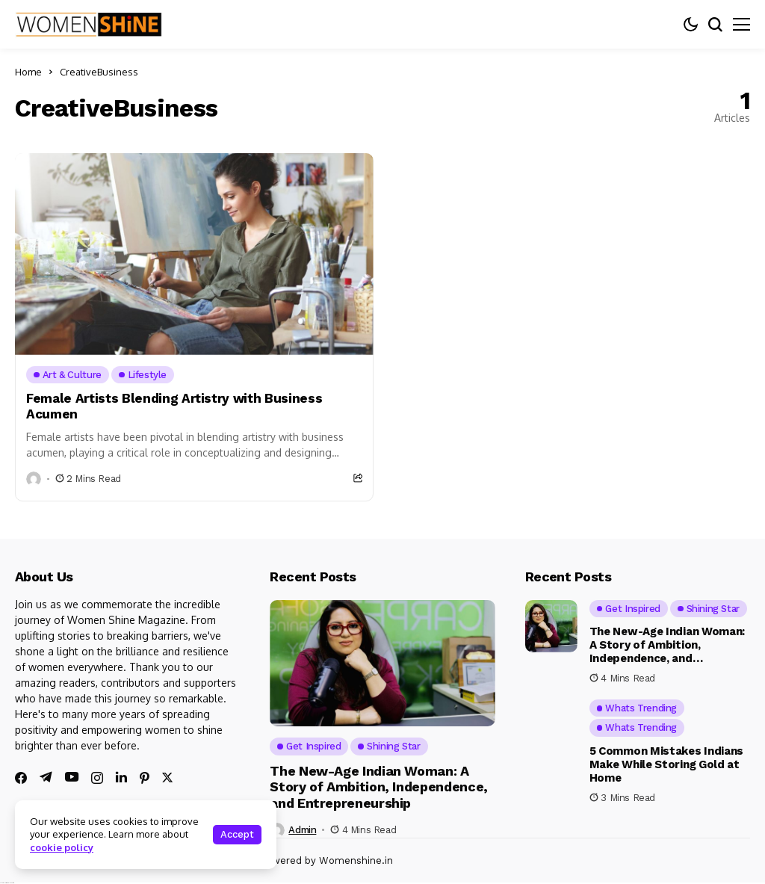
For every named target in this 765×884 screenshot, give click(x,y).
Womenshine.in (356, 860)
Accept (237, 834)
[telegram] (46, 777)
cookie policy (61, 847)
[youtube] (71, 777)
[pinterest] (144, 778)
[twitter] (167, 777)
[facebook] (21, 778)
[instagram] (97, 778)
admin (302, 829)
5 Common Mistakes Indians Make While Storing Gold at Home (666, 764)
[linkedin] (121, 777)
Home (28, 72)
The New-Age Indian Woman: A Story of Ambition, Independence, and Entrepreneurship (378, 787)
